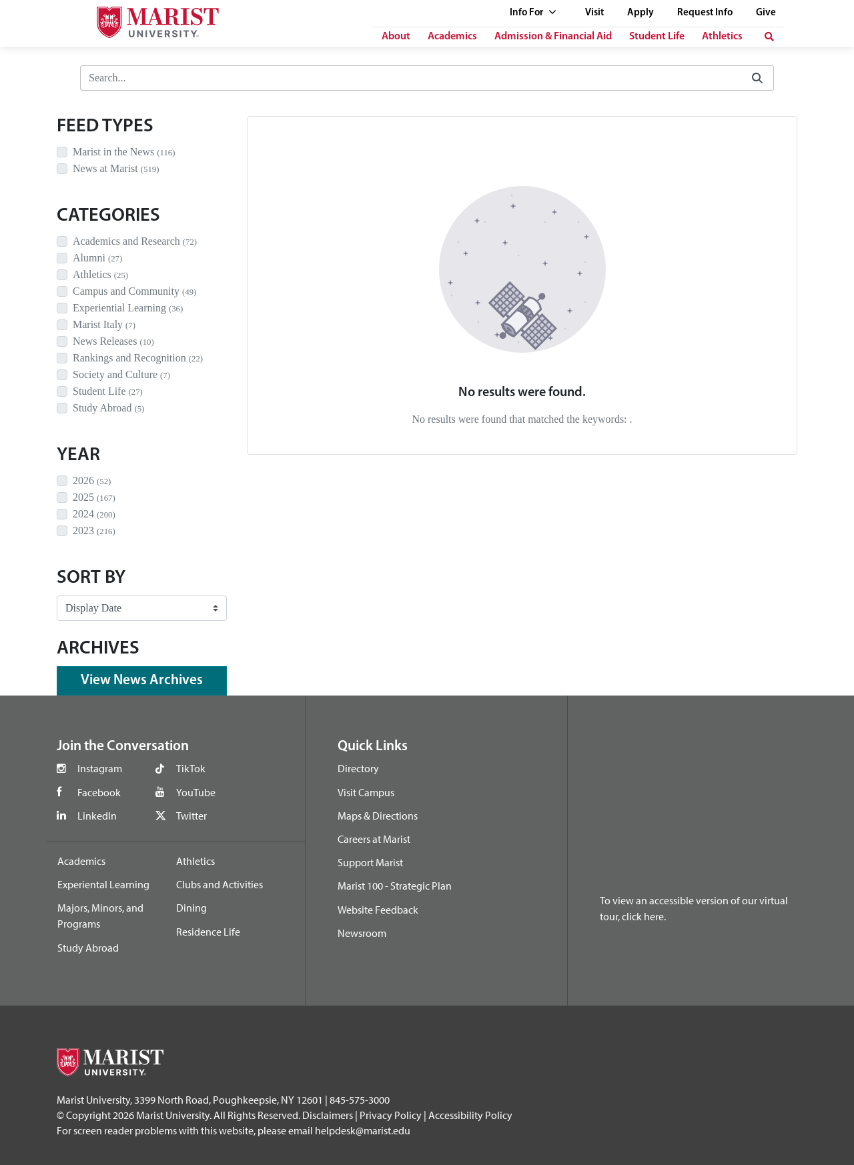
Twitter (191, 815)
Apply (640, 13)
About (396, 36)
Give (766, 13)
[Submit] (757, 78)
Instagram (99, 768)
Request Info (705, 13)
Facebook (99, 792)
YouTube (196, 792)
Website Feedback (378, 909)
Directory (358, 768)
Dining (191, 907)
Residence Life (208, 931)
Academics (452, 36)
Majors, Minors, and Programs (100, 915)
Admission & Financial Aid (553, 36)
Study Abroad (88, 947)
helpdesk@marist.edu (362, 1130)
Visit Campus (366, 792)
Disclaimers (327, 1115)
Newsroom (362, 933)
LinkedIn (97, 815)
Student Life (657, 36)
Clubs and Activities (219, 884)
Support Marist (370, 862)
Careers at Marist (374, 839)
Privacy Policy (391, 1115)
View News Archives (142, 681)
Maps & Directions (378, 815)
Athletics (722, 36)
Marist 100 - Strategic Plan (395, 885)
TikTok (190, 768)
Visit (594, 13)
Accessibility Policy (470, 1115)
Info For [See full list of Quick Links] (533, 13)
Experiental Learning (103, 884)
